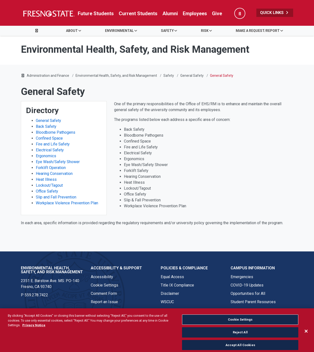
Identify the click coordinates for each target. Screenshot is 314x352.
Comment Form (104, 293)
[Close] (306, 337)
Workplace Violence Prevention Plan (67, 203)
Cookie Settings (104, 285)
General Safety (192, 76)
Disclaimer (170, 293)
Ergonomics (46, 156)
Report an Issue (104, 302)
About (72, 31)
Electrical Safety (50, 150)
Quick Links (274, 12)
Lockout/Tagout (49, 185)
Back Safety (46, 126)
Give (217, 13)
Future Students (96, 13)
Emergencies (242, 276)
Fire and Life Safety (53, 144)
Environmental (119, 31)
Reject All (240, 338)
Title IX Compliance (177, 285)
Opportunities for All (248, 293)
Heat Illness (46, 179)
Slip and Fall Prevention (56, 197)
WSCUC (167, 302)
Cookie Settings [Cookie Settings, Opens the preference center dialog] (240, 326)
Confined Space (49, 138)
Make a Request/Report (258, 31)
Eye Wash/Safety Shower (58, 161)
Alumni (170, 13)
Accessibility (102, 276)
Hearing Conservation (54, 173)
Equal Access (172, 276)
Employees (195, 13)
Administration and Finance (48, 76)
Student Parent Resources (253, 302)
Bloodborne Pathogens (55, 132)
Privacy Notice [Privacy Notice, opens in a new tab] (33, 332)
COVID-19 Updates (247, 285)
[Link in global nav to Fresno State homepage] (48, 13)
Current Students (138, 13)
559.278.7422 (36, 295)
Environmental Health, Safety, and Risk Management (116, 76)
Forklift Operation (51, 167)
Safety (167, 31)
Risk (205, 31)
